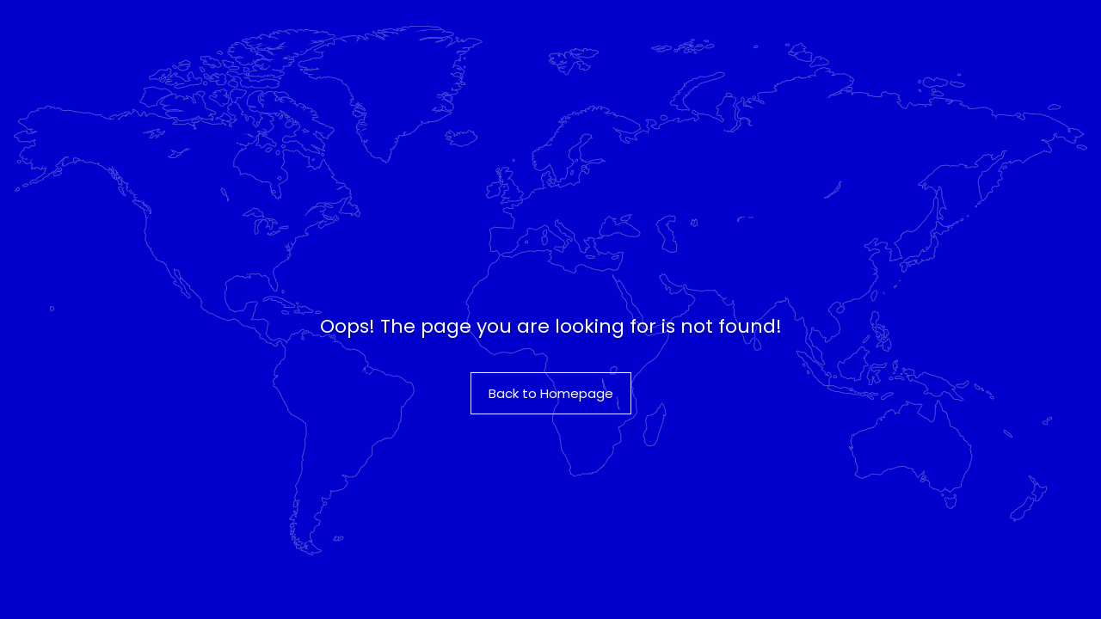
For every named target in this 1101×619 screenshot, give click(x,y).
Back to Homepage (551, 393)
